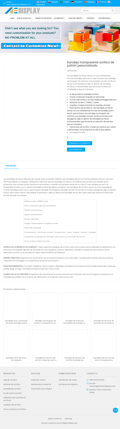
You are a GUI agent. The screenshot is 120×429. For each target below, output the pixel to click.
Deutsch (78, 2)
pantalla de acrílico (12, 388)
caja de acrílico (10, 380)
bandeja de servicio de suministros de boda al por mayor (104, 322)
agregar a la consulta (79, 143)
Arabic (66, 2)
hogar (9, 46)
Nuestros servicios (43, 18)
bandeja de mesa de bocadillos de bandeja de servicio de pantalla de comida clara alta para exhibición (74, 322)
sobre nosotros (24, 18)
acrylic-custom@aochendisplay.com (18, 3)
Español (90, 2)
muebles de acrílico (12, 404)
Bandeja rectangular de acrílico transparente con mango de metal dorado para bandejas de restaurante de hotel (45, 322)
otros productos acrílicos (40, 46)
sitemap (68, 418)
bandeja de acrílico (64, 46)
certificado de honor (68, 380)
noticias (90, 18)
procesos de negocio (68, 384)
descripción (11, 165)
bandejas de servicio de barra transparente (103, 359)
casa (12, 18)
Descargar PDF (75, 149)
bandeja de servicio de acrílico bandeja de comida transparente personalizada (75, 359)
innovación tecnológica (41, 388)
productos (59, 18)
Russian (54, 2)
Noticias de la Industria (41, 384)
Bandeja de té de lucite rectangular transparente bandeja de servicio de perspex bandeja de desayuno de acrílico (16, 359)
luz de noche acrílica (12, 393)
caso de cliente (75, 18)
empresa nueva (38, 380)
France (103, 2)
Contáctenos (104, 18)
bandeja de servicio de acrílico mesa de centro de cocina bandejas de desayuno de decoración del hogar (45, 359)
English (43, 2)
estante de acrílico (11, 384)
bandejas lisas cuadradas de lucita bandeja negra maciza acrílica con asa (16, 322)
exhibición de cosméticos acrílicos (14, 399)
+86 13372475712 (96, 380)
